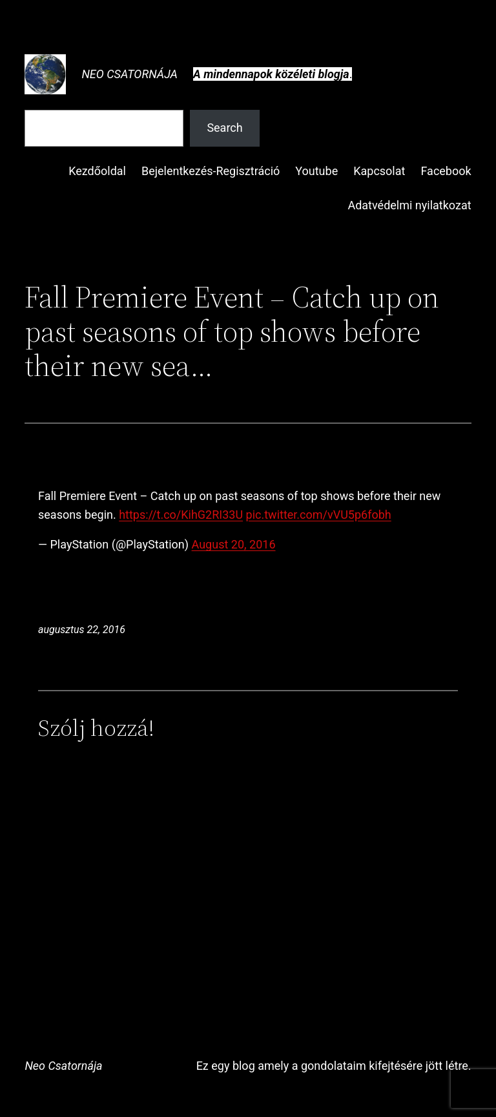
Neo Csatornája (129, 74)
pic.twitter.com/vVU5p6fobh (318, 514)
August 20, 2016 (234, 544)
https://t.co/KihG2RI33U (181, 514)
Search (224, 127)
